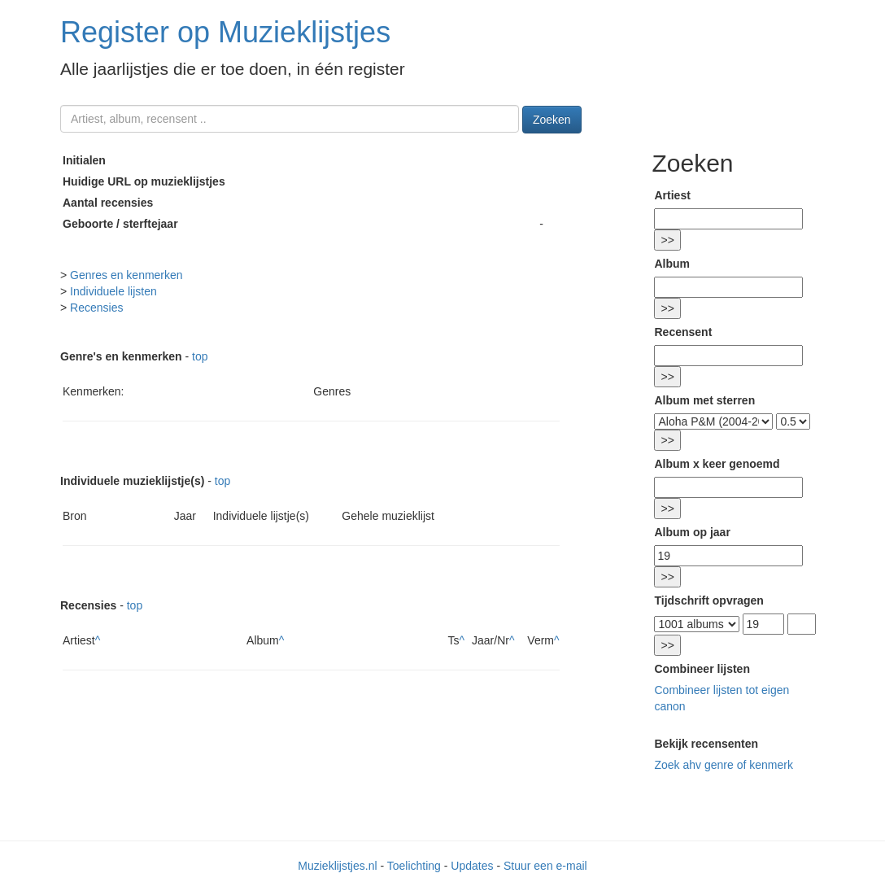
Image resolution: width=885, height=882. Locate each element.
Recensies (96, 307)
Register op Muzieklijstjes (225, 32)
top (199, 356)
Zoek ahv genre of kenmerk (723, 764)
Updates (472, 865)
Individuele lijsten (113, 291)
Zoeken (552, 119)
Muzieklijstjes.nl (337, 865)
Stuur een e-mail (545, 865)
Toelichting (414, 865)
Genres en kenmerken (126, 275)
